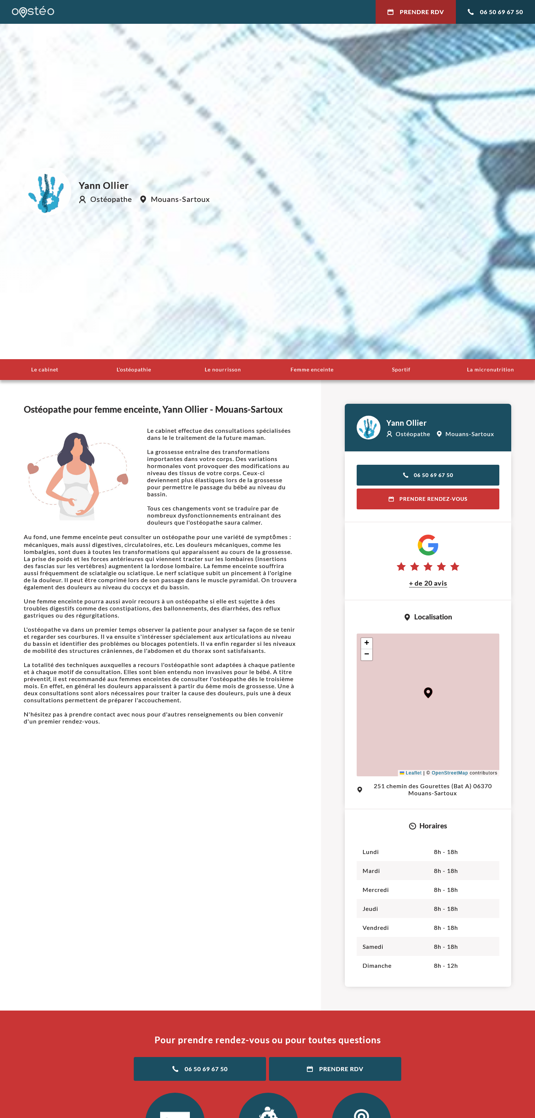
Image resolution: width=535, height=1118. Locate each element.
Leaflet (411, 773)
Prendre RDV (416, 11)
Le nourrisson (223, 369)
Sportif (401, 369)
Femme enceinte (312, 369)
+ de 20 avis (428, 583)
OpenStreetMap (450, 773)
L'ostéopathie (134, 369)
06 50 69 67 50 (495, 11)
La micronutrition (490, 369)
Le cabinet (44, 369)
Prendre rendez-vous (428, 499)
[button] (428, 692)
